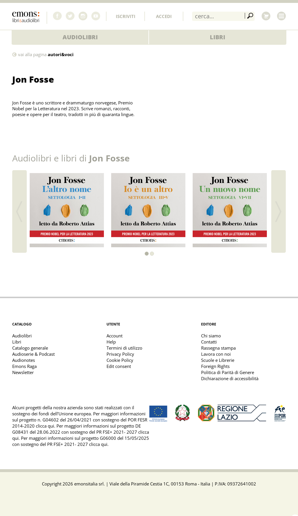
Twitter (70, 16)
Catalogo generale (30, 348)
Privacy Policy (120, 354)
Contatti (209, 342)
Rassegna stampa (218, 348)
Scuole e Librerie (217, 360)
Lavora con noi (216, 354)
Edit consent (119, 366)
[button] (147, 254)
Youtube (95, 16)
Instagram (83, 16)
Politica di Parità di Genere (227, 372)
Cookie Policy (120, 360)
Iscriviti (125, 16)
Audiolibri (80, 37)
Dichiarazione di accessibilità (229, 378)
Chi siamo (211, 336)
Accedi (164, 16)
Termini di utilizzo (124, 348)
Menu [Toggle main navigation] (281, 16)
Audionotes (23, 360)
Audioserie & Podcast (33, 354)
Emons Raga (24, 366)
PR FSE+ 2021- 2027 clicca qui (77, 444)
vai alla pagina (46, 54)
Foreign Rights (215, 366)
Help (111, 342)
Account (115, 336)
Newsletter (23, 372)
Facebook (57, 16)
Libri (217, 37)
